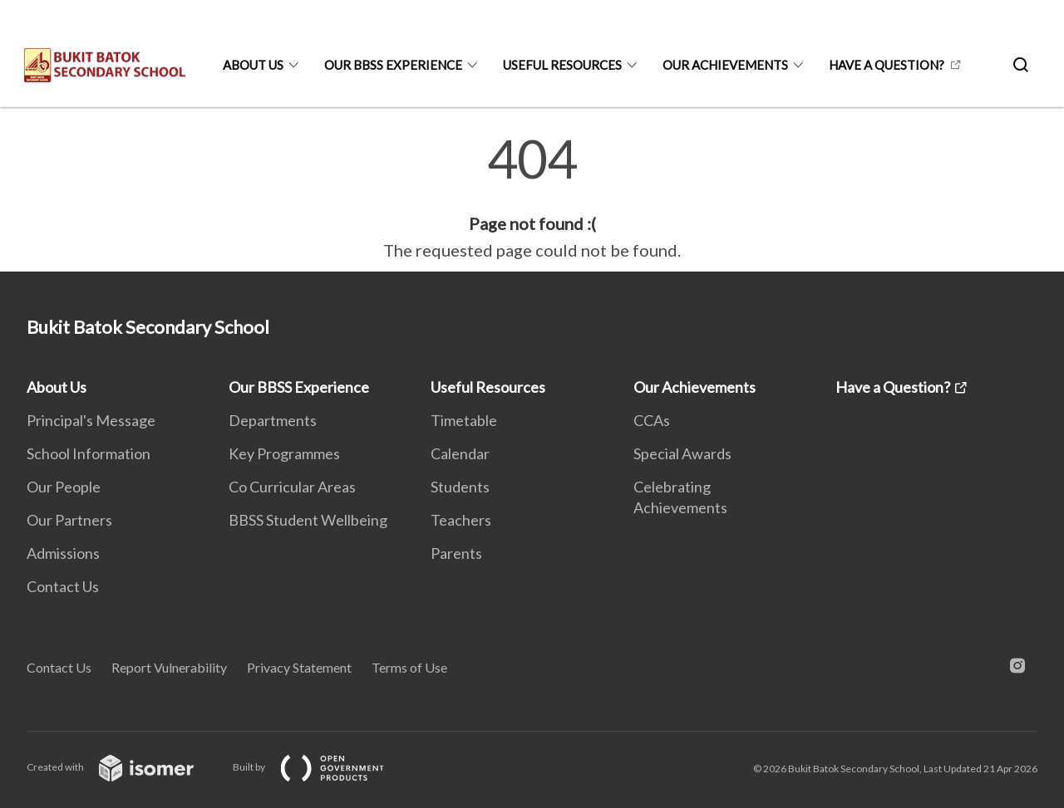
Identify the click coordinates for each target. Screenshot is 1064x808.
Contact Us (63, 586)
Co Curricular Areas (292, 486)
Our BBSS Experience (393, 64)
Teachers (461, 520)
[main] (532, 197)
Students (460, 486)
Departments (273, 420)
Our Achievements (725, 64)
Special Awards (682, 453)
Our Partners (69, 520)
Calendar (460, 453)
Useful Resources (562, 64)
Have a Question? (886, 64)
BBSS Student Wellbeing (308, 520)
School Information (88, 453)
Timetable (464, 420)
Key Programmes (284, 453)
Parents (456, 553)
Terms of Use (409, 667)
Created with (123, 767)
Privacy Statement (299, 667)
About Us (253, 64)
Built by (322, 767)
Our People (64, 486)
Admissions (63, 553)
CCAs (651, 420)
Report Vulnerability (169, 667)
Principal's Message (91, 420)
